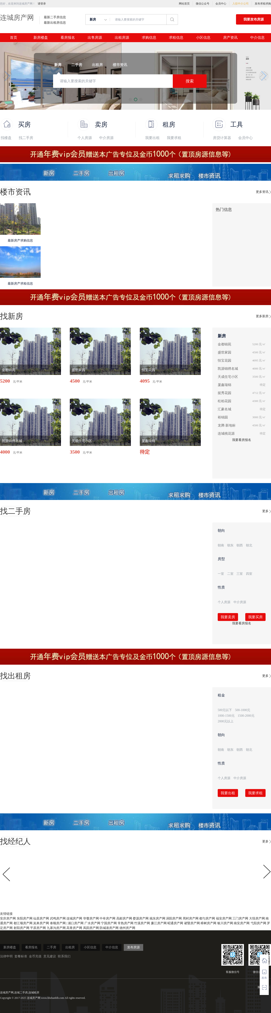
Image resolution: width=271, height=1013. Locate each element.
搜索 (190, 81)
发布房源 (133, 947)
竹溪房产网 (142, 923)
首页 (13, 37)
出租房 (70, 947)
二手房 (51, 947)
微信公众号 (202, 3)
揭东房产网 (157, 918)
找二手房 (26, 138)
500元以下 (225, 710)
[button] (7, 76)
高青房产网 (74, 928)
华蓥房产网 (91, 918)
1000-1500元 (226, 715)
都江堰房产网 (23, 923)
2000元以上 (226, 721)
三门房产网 (240, 918)
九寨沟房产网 (56, 928)
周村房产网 (191, 918)
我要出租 (152, 138)
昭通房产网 (175, 923)
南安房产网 (242, 923)
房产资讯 (230, 37)
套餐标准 (20, 956)
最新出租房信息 (55, 22)
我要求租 (174, 138)
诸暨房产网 (192, 923)
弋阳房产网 (258, 923)
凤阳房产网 (91, 928)
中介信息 (257, 37)
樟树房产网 (208, 923)
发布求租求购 (263, 3)
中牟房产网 (107, 918)
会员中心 (220, 3)
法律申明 (6, 956)
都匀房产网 (207, 918)
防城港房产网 (109, 928)
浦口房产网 (76, 923)
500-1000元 (242, 710)
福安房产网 (224, 918)
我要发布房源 (253, 19)
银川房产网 (225, 923)
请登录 (42, 3)
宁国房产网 (109, 923)
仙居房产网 (41, 918)
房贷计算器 (222, 138)
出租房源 (122, 37)
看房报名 (67, 37)
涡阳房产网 (174, 918)
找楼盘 (6, 138)
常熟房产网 (125, 923)
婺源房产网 (141, 918)
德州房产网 (127, 928)
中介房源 (106, 138)
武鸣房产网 (58, 918)
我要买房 (255, 617)
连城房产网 (17, 17)
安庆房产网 (8, 918)
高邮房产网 (124, 918)
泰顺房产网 (58, 923)
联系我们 (64, 956)
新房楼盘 (40, 37)
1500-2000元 (246, 715)
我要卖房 (228, 617)
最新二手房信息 (55, 17)
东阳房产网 (25, 918)
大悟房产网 (257, 918)
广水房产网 (92, 923)
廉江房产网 (159, 923)
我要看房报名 (241, 440)
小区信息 (203, 37)
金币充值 (35, 956)
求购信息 (149, 37)
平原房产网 (38, 928)
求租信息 (176, 37)
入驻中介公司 (240, 3)
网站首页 (184, 3)
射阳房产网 (21, 928)
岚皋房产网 (41, 923)
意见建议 (49, 956)
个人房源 (84, 138)
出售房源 (94, 37)
